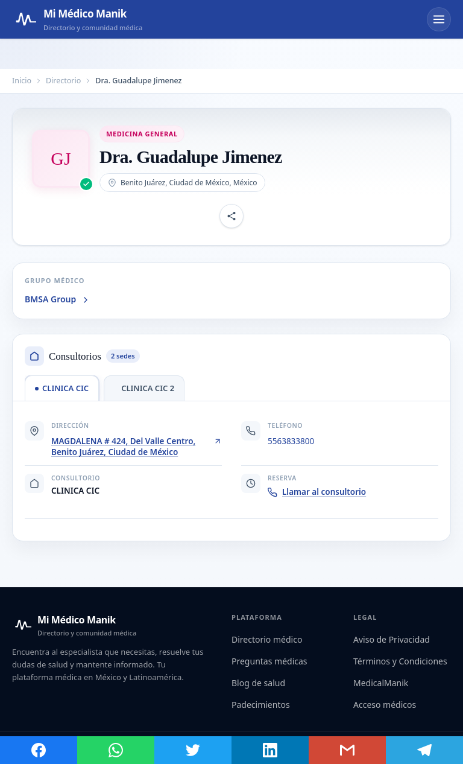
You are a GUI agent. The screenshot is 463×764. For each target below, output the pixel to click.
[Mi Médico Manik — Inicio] (74, 625)
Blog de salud (258, 683)
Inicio (21, 80)
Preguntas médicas (269, 661)
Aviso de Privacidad (391, 639)
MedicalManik (380, 683)
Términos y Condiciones (400, 661)
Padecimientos (261, 704)
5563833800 (291, 441)
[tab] (62, 388)
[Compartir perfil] (231, 216)
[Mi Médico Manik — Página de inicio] (77, 19)
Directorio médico (267, 639)
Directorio (63, 80)
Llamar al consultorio (317, 491)
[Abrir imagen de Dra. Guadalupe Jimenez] (61, 159)
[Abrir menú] (439, 19)
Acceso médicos (384, 704)
